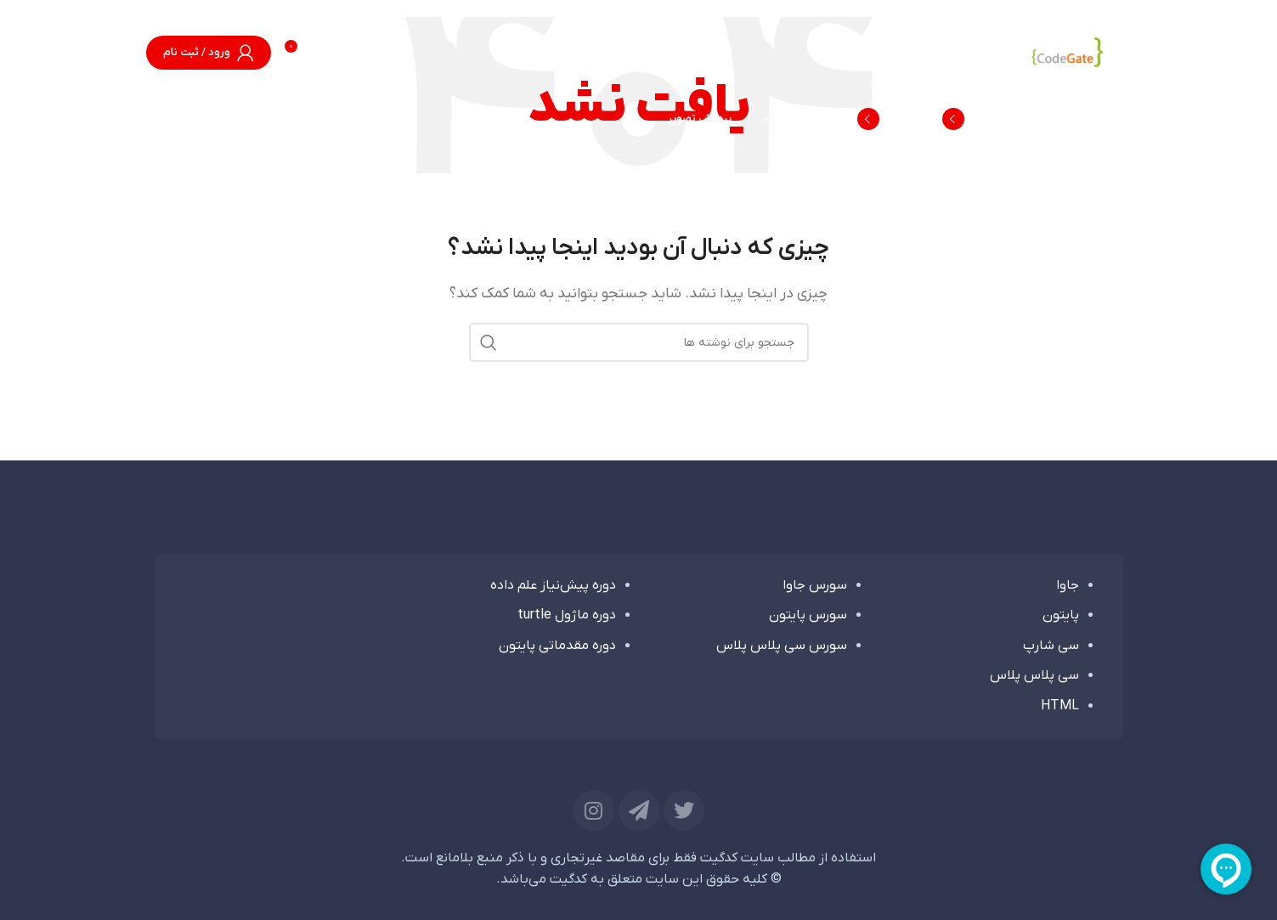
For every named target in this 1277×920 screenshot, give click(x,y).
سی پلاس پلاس (1034, 675)
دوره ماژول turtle (566, 615)
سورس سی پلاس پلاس (781, 645)
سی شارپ (1051, 645)
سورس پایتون (808, 615)
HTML (1060, 705)
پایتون (1061, 615)
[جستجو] (163, 119)
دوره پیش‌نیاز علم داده (553, 585)
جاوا (1067, 585)
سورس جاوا (815, 585)
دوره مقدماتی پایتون (557, 645)
